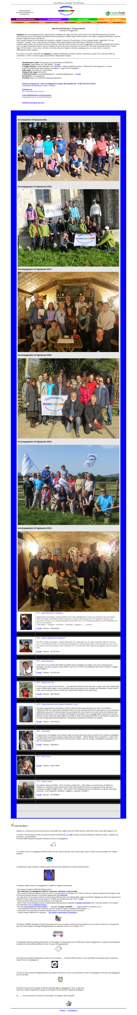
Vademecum (27, 89)
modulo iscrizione (83, 903)
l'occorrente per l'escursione (35, 907)
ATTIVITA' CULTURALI (112, 19)
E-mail (57, 64)
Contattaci (72, 1010)
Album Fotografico (70, 22)
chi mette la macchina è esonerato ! (62, 912)
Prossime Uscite (34, 22)
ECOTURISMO (83, 19)
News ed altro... (87, 22)
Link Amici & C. (118, 22)
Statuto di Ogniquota (30, 84)
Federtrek (63, 895)
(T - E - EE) (68, 835)
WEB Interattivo (102, 22)
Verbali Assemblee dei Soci (33, 103)
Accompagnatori (19, 22)
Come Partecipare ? (19, 826)
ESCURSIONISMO (54, 19)
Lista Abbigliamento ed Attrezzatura (36, 95)
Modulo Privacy (40, 905)
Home (62, 1010)
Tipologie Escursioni (51, 22)
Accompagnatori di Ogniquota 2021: (32, 120)
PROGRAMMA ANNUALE (25, 19)
